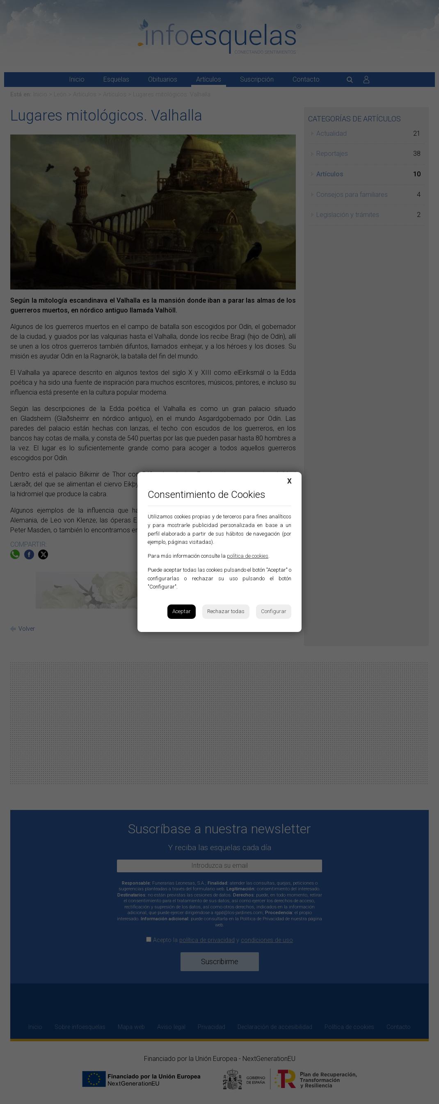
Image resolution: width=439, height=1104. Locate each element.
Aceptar (181, 611)
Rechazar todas (226, 611)
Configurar (273, 611)
